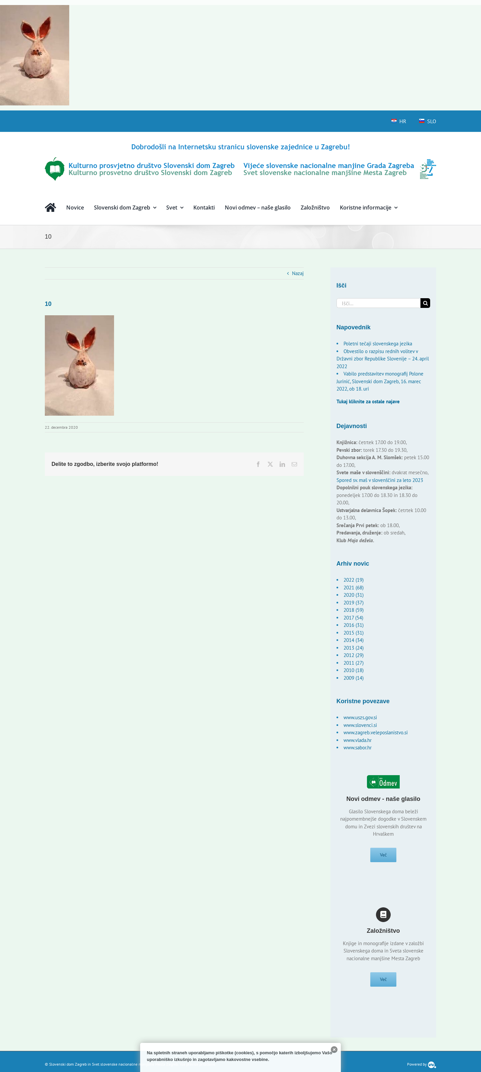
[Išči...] (378, 303)
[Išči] (425, 303)
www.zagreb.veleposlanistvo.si (376, 732)
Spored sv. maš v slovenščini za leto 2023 (379, 480)
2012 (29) (354, 655)
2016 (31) (354, 625)
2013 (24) (354, 648)
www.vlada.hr (358, 740)
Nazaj (298, 273)
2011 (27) (354, 663)
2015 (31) (354, 633)
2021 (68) (354, 587)
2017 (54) (353, 617)
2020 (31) (354, 595)
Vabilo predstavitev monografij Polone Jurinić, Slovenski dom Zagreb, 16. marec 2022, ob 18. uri (379, 381)
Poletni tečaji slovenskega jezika (378, 343)
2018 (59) (354, 610)
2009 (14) (354, 678)
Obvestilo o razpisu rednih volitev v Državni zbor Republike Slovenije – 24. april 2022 (382, 358)
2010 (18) (354, 670)
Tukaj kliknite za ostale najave (368, 401)
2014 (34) (354, 640)
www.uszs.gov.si (360, 717)
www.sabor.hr (358, 747)
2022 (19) (354, 580)
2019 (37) (354, 602)
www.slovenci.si (360, 725)
